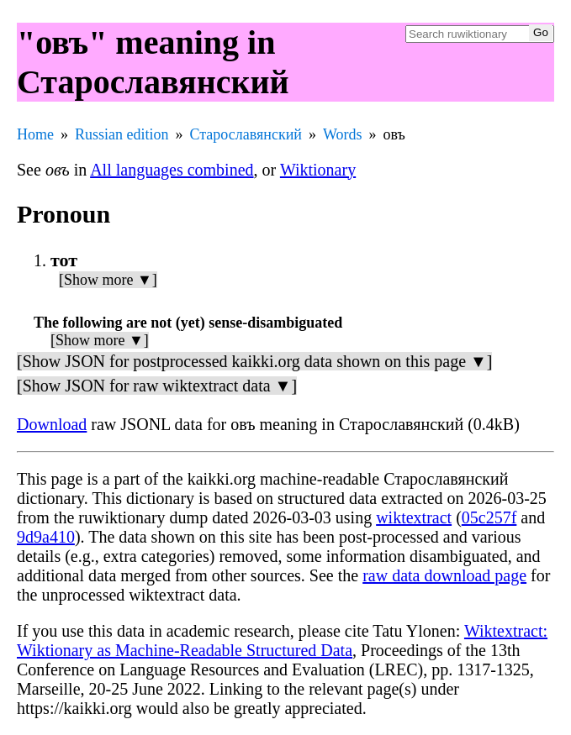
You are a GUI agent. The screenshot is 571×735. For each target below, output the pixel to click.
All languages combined (171, 169)
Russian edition (122, 134)
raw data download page (444, 575)
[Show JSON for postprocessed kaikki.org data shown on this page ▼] (254, 361)
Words (342, 134)
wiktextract (414, 517)
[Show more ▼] (108, 279)
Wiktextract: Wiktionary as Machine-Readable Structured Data (282, 640)
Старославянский (246, 134)
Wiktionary (318, 169)
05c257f (489, 517)
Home (35, 134)
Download (52, 424)
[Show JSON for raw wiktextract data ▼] (157, 385)
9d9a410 (46, 537)
